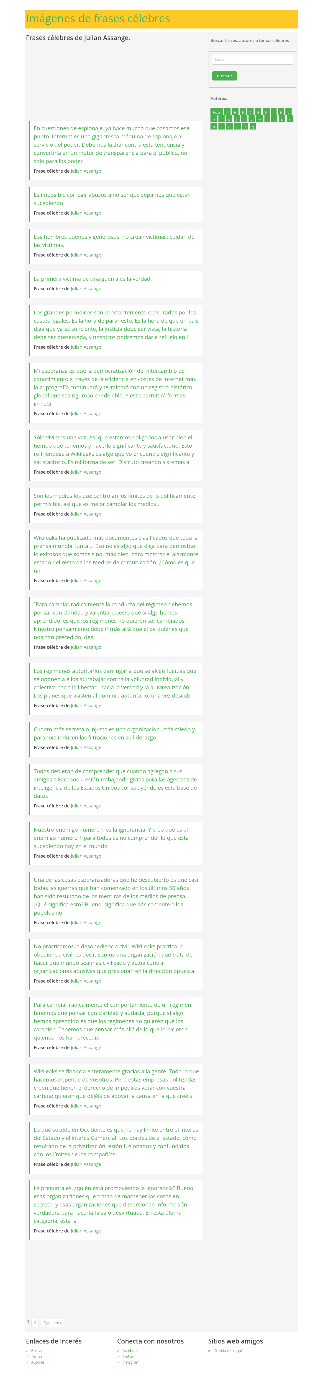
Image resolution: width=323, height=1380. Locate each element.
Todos (216, 112)
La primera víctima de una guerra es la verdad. (93, 278)
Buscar (224, 76)
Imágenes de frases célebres (98, 18)
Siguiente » (52, 1322)
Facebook (130, 1350)
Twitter (128, 1356)
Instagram (130, 1362)
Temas (36, 1356)
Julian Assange (86, 171)
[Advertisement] (116, 81)
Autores (37, 1362)
